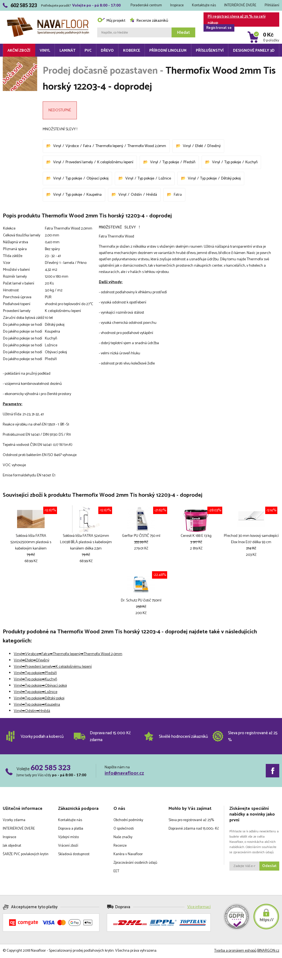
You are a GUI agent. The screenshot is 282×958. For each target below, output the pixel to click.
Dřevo (107, 51)
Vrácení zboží (68, 846)
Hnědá (151, 195)
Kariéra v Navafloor (128, 855)
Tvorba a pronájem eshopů (235, 951)
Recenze (120, 846)
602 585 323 (50, 768)
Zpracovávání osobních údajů (135, 863)
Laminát (67, 51)
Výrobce (72, 146)
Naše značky (122, 838)
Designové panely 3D (254, 51)
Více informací (199, 908)
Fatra (87, 146)
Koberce (131, 51)
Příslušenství (210, 51)
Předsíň (189, 162)
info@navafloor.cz (124, 774)
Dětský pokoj (231, 178)
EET (116, 872)
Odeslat (269, 867)
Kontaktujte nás (204, 5)
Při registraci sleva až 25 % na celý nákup (235, 20)
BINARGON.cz (268, 951)
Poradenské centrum (146, 5)
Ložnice (165, 178)
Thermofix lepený (109, 146)
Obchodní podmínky (128, 821)
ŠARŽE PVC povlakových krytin (25, 855)
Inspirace (177, 5)
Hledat (183, 32)
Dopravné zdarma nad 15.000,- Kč (194, 829)
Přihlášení (272, 5)
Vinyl (45, 51)
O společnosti (123, 829)
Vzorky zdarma (14, 821)
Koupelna (94, 195)
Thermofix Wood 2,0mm (147, 146)
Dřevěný (214, 146)
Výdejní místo (68, 838)
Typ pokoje (170, 162)
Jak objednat (12, 846)
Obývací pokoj (97, 178)
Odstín (136, 195)
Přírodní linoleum (167, 51)
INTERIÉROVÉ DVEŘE (240, 5)
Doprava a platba (70, 829)
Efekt (199, 146)
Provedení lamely (79, 162)
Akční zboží (18, 51)
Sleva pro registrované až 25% (191, 821)
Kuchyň (251, 162)
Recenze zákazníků (148, 21)
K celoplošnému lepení (115, 162)
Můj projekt (111, 21)
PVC (88, 51)
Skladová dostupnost (74, 855)
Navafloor (48, 20)
